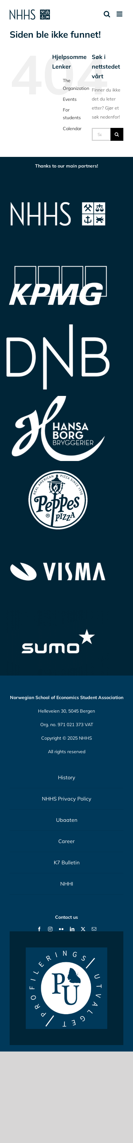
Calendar (72, 128)
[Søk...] (101, 134)
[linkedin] (72, 929)
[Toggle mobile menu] (120, 14)
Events (70, 99)
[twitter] (83, 929)
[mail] (94, 929)
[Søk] (116, 134)
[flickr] (61, 929)
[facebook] (39, 929)
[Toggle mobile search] (107, 14)
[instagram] (50, 929)
